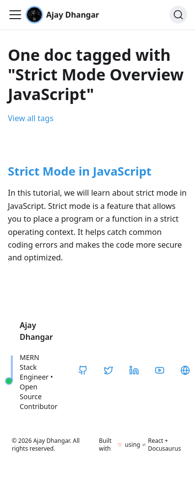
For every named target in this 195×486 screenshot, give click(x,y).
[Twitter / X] (108, 370)
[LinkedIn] (134, 370)
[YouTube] (159, 370)
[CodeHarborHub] (185, 370)
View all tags (31, 118)
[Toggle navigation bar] (15, 14)
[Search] (178, 15)
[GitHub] (83, 370)
